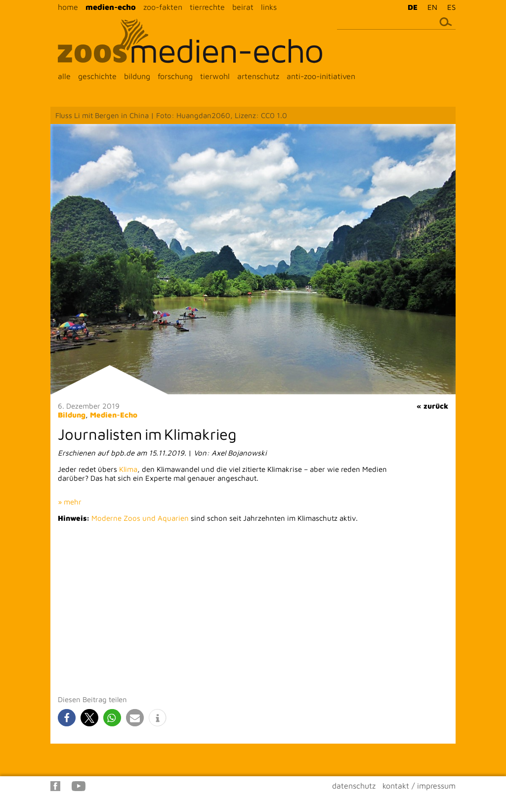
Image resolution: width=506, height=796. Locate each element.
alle (64, 76)
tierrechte (207, 6)
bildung (137, 76)
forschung (175, 76)
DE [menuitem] (413, 7)
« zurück (432, 406)
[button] (67, 717)
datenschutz (354, 785)
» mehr (70, 502)
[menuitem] (410, 7)
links (269, 6)
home (68, 6)
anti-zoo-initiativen (321, 76)
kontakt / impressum (419, 785)
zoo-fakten (162, 6)
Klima (128, 469)
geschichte (97, 76)
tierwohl (215, 76)
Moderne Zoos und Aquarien (140, 518)
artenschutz (258, 76)
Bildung (71, 415)
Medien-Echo (113, 415)
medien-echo (110, 6)
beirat (242, 6)
